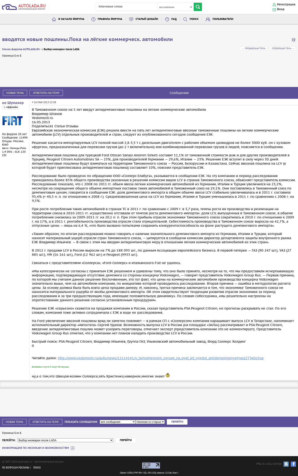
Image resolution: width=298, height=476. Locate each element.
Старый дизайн (147, 19)
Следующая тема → (283, 48)
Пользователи (223, 19)
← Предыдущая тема (253, 48)
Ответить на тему (46, 93)
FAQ (174, 19)
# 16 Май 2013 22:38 (44, 102)
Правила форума (110, 19)
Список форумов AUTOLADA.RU (21, 49)
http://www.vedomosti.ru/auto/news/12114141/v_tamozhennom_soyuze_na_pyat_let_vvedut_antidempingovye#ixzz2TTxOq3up (161, 358)
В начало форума (71, 19)
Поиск (194, 19)
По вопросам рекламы (15, 468)
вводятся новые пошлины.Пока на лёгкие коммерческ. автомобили (87, 39)
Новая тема (15, 93)
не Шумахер (13, 103)
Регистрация (286, 4)
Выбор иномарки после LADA (61, 49)
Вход (280, 9)
